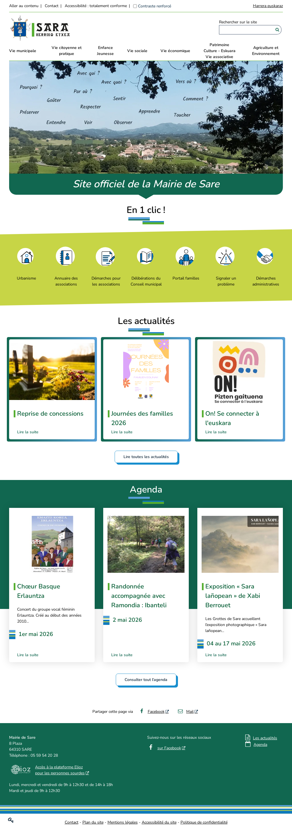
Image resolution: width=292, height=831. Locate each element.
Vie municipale (22, 51)
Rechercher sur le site (238, 22)
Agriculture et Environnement (265, 50)
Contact (51, 6)
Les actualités (265, 738)
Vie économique (175, 51)
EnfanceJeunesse (105, 50)
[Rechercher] (277, 29)
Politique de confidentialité (204, 822)
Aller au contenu (23, 6)
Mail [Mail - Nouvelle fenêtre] (185, 711)
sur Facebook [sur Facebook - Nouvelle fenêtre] (169, 748)
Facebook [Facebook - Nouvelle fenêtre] (152, 711)
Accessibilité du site (159, 822)
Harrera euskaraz (268, 6)
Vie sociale (137, 51)
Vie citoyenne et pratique (67, 50)
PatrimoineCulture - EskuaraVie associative (220, 50)
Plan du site (93, 822)
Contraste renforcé (154, 6)
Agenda (260, 744)
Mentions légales (123, 822)
